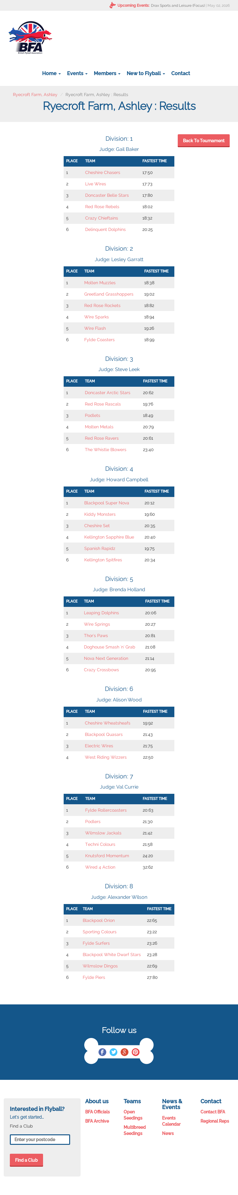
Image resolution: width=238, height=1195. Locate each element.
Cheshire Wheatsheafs (107, 723)
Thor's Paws (96, 635)
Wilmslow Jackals (103, 832)
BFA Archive (97, 1121)
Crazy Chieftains (101, 218)
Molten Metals (99, 426)
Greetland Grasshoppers (108, 294)
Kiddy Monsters (100, 514)
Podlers (93, 821)
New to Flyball (146, 73)
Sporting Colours (100, 931)
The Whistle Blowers (105, 449)
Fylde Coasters (99, 339)
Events (77, 73)
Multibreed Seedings (135, 1130)
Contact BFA (212, 1111)
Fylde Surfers (96, 943)
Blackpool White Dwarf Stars (112, 954)
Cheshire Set (97, 525)
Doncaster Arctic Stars (107, 392)
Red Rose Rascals (103, 404)
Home (51, 73)
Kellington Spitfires (103, 559)
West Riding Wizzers (106, 757)
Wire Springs (97, 624)
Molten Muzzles (100, 282)
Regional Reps (214, 1121)
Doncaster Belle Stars (107, 195)
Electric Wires (99, 745)
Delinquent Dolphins (105, 229)
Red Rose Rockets (102, 305)
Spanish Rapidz (99, 548)
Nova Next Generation (106, 658)
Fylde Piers (94, 977)
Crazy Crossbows (101, 669)
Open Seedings (133, 1114)
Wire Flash (95, 328)
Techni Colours (100, 844)
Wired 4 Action (100, 867)
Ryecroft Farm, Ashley (35, 94)
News (168, 1133)
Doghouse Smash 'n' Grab (109, 646)
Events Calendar (171, 1121)
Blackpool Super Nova (106, 502)
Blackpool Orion (99, 920)
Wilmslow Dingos (100, 965)
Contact (180, 73)
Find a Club (26, 1160)
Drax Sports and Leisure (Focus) (178, 5)
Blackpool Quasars (104, 734)
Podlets (92, 415)
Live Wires (95, 183)
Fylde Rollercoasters (106, 810)
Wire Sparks (96, 316)
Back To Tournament (203, 140)
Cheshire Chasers (102, 172)
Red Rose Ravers (102, 438)
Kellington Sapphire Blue (109, 537)
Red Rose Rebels (102, 206)
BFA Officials (97, 1111)
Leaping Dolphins (101, 612)
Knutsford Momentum (107, 855)
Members (107, 73)
